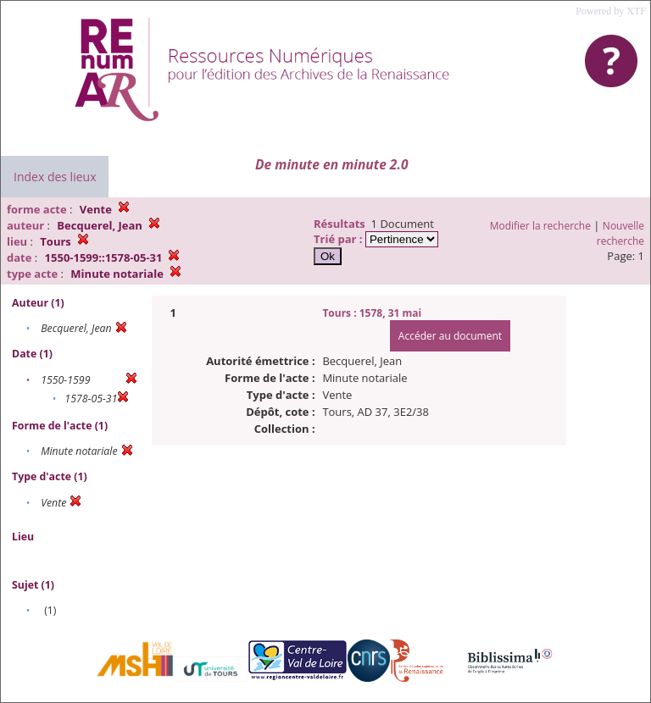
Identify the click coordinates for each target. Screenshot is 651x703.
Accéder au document (450, 336)
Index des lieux (55, 177)
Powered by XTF (611, 11)
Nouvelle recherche (620, 233)
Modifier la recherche (540, 226)
